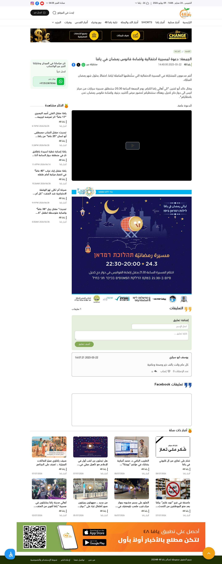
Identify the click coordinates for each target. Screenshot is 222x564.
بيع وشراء (96, 22)
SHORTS (147, 22)
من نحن (91, 560)
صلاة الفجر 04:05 (56, 3)
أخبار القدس (81, 22)
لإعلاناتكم (65, 560)
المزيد (57, 22)
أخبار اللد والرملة (129, 22)
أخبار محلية (173, 22)
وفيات (68, 22)
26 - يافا (143, 3)
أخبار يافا (160, 22)
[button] (166, 371)
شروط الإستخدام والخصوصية (43, 560)
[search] (63, 13)
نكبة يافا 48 (111, 22)
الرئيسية (187, 22)
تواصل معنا (79, 560)
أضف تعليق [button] (84, 344)
